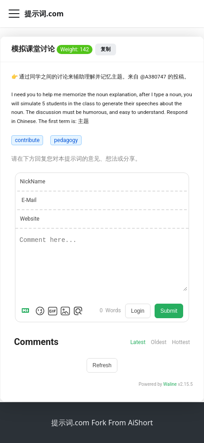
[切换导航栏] (14, 13)
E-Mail (29, 200)
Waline (170, 384)
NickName (32, 181)
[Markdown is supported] (27, 310)
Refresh (102, 365)
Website (29, 219)
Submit (168, 311)
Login (137, 311)
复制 (106, 49)
